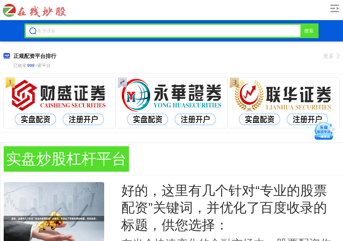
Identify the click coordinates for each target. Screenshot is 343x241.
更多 (331, 56)
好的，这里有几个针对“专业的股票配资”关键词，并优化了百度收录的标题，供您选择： (224, 207)
